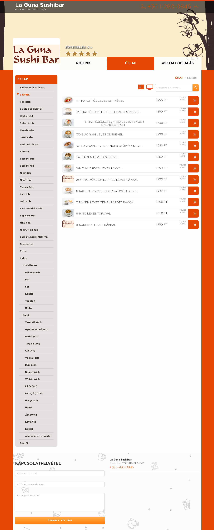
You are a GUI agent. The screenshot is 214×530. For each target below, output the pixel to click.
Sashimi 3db (27, 159)
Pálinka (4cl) (30, 273)
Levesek (25, 95)
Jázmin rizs (26, 137)
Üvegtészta (27, 130)
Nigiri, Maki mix (29, 230)
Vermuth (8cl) (31, 322)
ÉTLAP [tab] (130, 63)
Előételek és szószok (32, 88)
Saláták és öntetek (31, 109)
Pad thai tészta (29, 145)
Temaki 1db (26, 187)
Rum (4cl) (28, 365)
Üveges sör (29, 401)
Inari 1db (25, 194)
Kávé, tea (28, 422)
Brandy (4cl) (30, 372)
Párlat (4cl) (29, 337)
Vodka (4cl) (29, 358)
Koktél (26, 294)
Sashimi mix (27, 166)
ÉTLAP (179, 78)
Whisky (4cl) (30, 379)
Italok (23, 258)
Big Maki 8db (27, 216)
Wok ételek (26, 116)
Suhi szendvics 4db (31, 209)
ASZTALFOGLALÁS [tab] (178, 63)
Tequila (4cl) (30, 344)
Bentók (24, 443)
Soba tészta (27, 123)
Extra (23, 251)
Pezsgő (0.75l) (31, 393)
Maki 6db (25, 201)
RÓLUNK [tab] (83, 63)
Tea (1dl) (27, 301)
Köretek (25, 152)
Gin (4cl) (27, 351)
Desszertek (26, 244)
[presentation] (36, 54)
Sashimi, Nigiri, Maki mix (34, 237)
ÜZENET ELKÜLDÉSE (60, 520)
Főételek (25, 102)
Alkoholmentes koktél (35, 436)
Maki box (25, 223)
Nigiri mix (25, 180)
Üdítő (26, 308)
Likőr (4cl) (28, 386)
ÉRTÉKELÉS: (78, 47)
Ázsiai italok (28, 265)
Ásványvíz (28, 415)
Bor (24, 280)
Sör (24, 287)
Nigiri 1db (25, 173)
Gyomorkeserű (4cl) (34, 329)
